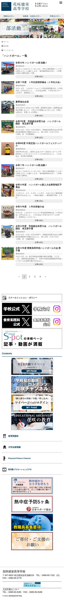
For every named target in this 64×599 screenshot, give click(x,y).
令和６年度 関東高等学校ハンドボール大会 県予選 (38, 249)
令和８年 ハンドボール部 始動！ (31, 63)
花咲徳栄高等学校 (15, 596)
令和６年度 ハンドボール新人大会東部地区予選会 (39, 186)
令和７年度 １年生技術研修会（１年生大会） (39, 82)
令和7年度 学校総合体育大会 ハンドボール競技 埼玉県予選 (38, 122)
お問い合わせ (42, 6)
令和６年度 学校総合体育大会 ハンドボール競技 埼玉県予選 (39, 227)
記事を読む (39, 76)
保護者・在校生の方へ (32, 16)
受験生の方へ (8, 16)
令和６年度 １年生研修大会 (30, 206)
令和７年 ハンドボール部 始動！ (31, 165)
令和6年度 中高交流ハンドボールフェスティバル (38, 144)
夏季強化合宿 (22, 102)
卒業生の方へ (55, 16)
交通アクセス (42, 4)
